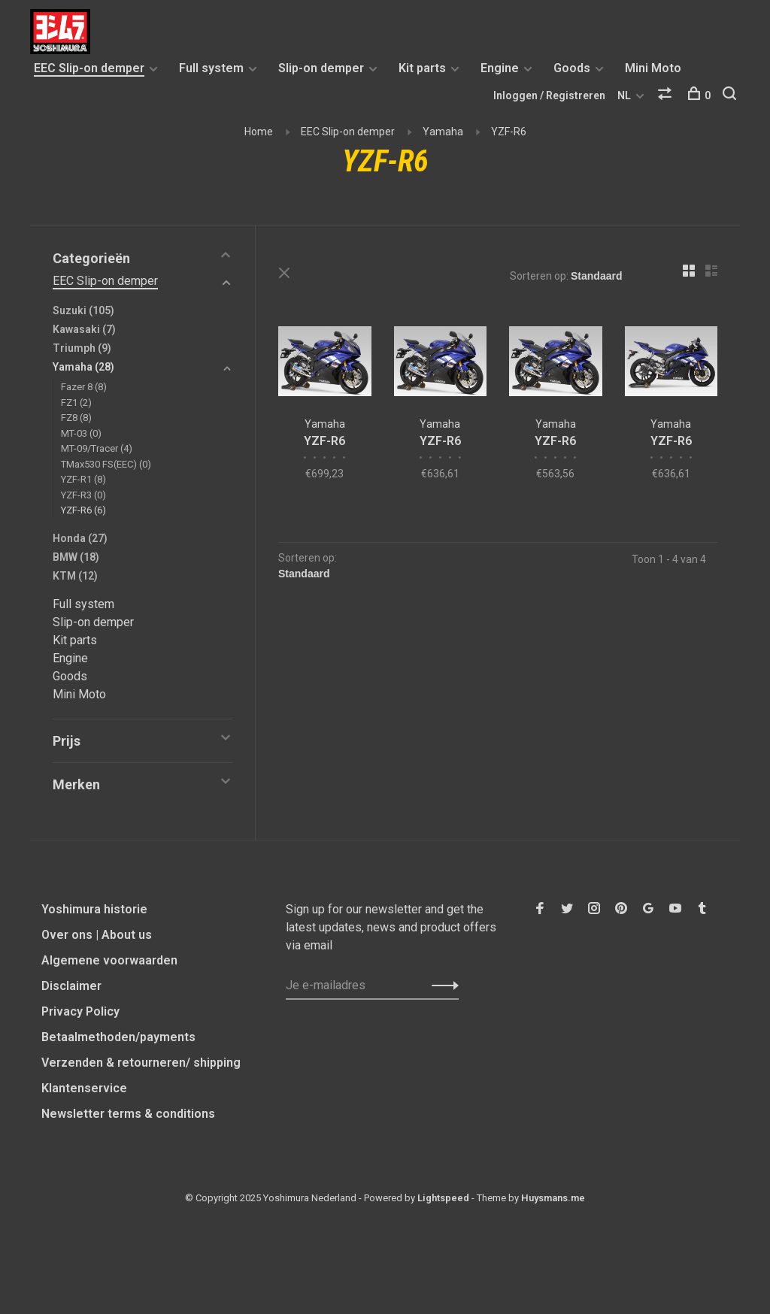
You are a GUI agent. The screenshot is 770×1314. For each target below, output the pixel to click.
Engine (499, 68)
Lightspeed (443, 1197)
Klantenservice (84, 1088)
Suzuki (83, 310)
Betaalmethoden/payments (118, 1037)
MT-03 (81, 433)
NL (624, 95)
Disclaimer (71, 986)
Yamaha (443, 132)
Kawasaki (84, 329)
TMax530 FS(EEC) (106, 464)
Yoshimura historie (94, 909)
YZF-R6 (508, 132)
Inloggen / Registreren (549, 95)
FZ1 (76, 402)
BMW (76, 557)
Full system (211, 68)
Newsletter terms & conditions (128, 1114)
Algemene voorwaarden (109, 960)
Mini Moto (653, 68)
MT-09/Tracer (96, 448)
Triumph (82, 348)
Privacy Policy (80, 1011)
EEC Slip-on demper (89, 68)
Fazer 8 (84, 386)
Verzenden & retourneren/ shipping (141, 1062)
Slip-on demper (321, 68)
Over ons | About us (96, 935)
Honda (80, 538)
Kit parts (422, 68)
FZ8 (76, 417)
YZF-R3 (83, 495)
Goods (571, 68)
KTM (75, 576)
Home (258, 132)
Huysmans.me (553, 1197)
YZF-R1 (83, 479)
